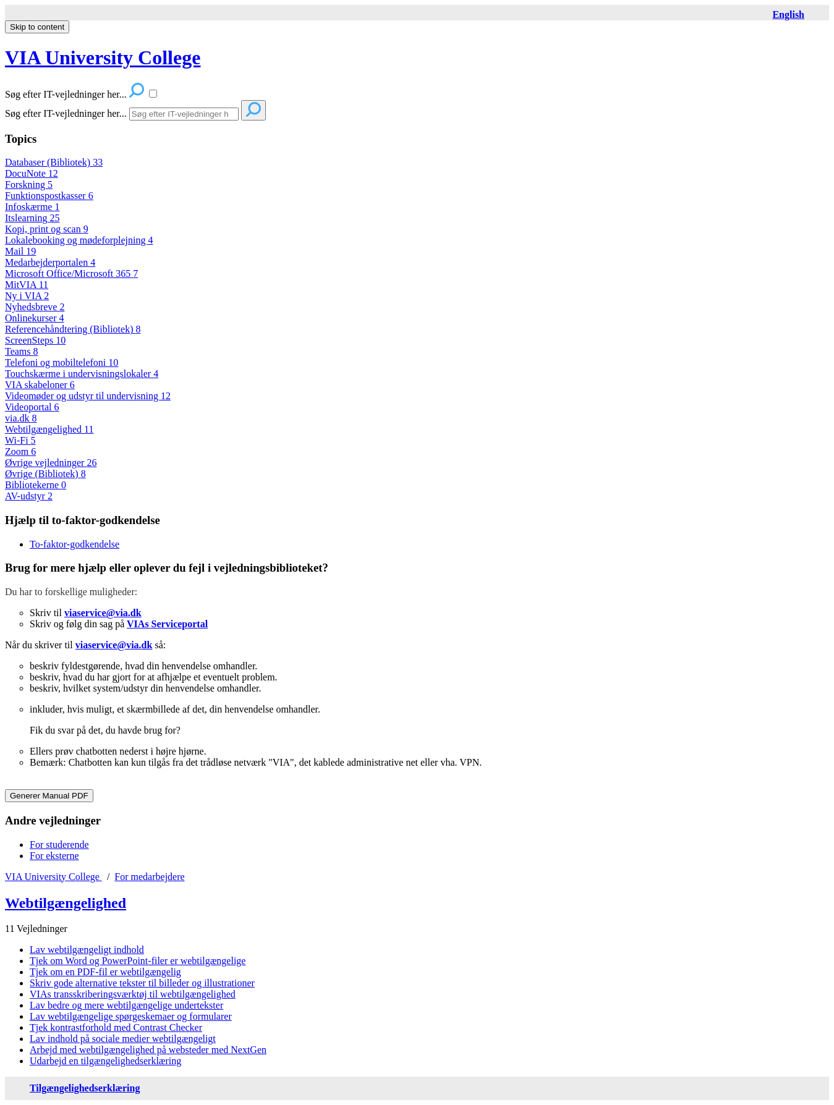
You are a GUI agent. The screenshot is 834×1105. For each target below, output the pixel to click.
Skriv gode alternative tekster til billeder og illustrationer (142, 983)
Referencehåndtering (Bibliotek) (72, 329)
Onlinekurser (34, 318)
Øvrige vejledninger (50, 462)
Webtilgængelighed (49, 429)
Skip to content (37, 27)
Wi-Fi (20, 440)
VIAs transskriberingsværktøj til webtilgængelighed (133, 994)
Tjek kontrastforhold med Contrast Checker (116, 1027)
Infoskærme (32, 206)
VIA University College (53, 876)
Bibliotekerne (35, 485)
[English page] (788, 14)
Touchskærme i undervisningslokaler (81, 373)
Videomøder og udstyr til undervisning (88, 396)
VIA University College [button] (102, 57)
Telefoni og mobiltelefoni (61, 362)
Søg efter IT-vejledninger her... (66, 113)
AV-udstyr (29, 496)
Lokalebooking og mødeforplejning (79, 240)
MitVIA (26, 284)
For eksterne (54, 855)
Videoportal (32, 407)
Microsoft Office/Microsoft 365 (71, 273)
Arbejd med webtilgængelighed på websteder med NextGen (148, 1049)
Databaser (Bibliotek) (54, 162)
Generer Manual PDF (49, 795)
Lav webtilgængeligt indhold (87, 949)
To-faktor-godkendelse (74, 544)
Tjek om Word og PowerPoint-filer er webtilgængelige (137, 960)
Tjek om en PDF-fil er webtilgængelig (105, 972)
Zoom (20, 451)
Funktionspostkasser (49, 195)
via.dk (21, 418)
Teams (21, 351)
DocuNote (31, 173)
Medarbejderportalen (50, 262)
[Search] (184, 114)
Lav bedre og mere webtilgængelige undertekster (126, 1005)
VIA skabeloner (40, 384)
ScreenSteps (35, 340)
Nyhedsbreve (34, 307)
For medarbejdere (149, 876)
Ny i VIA (27, 295)
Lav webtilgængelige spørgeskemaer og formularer (131, 1016)
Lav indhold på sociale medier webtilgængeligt (123, 1038)
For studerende (59, 844)
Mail (20, 251)
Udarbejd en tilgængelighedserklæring (105, 1061)
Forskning (29, 184)
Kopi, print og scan (46, 229)
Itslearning (32, 218)
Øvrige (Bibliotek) (45, 473)
